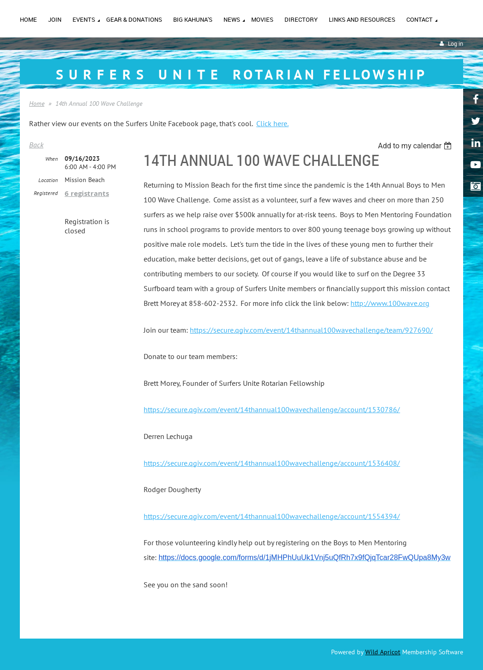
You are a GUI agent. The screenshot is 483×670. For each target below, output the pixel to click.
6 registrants (87, 193)
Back (36, 144)
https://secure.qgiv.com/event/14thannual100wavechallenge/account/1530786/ (272, 409)
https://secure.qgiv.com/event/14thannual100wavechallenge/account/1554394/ (272, 516)
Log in (455, 44)
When (51, 158)
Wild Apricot (382, 652)
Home (36, 103)
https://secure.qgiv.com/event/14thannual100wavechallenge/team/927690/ (311, 330)
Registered (46, 192)
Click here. (272, 123)
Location (48, 180)
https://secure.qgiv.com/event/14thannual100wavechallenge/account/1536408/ (272, 463)
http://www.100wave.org (389, 303)
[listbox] (416, 146)
